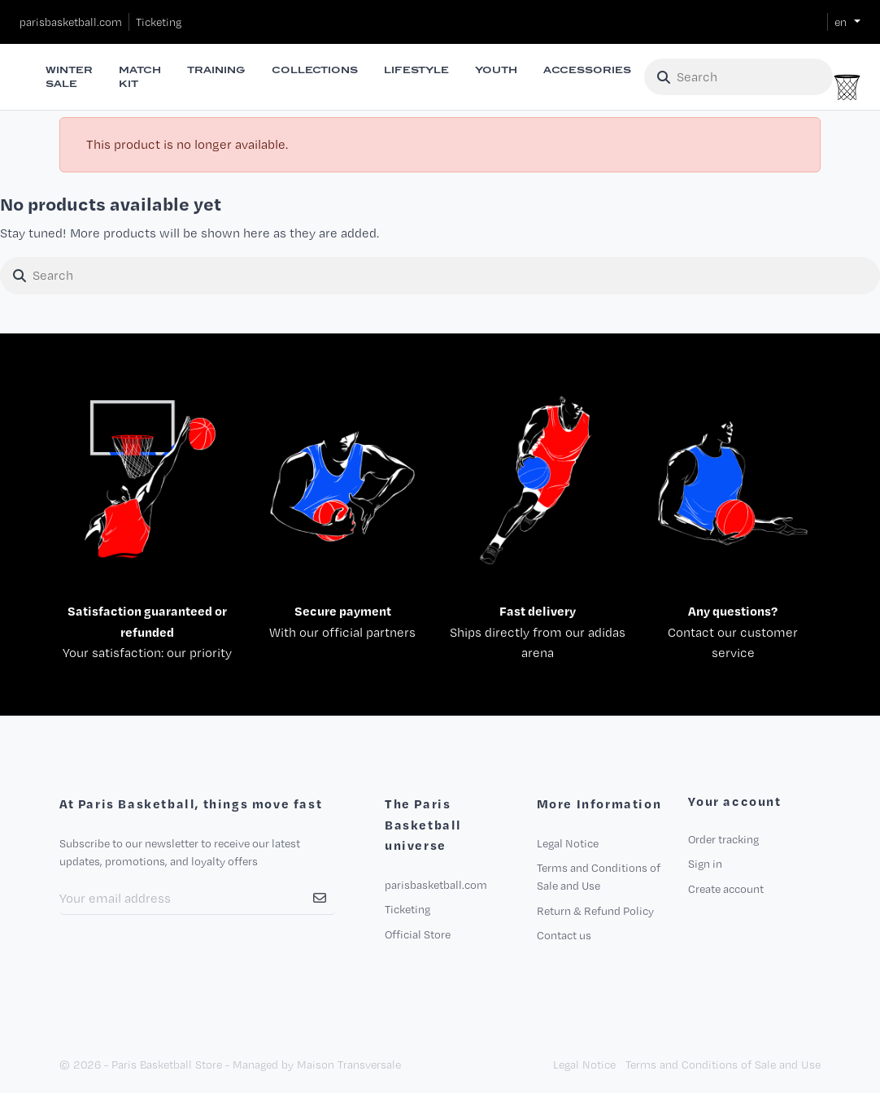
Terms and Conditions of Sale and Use (723, 1064)
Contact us (564, 935)
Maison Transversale (349, 1064)
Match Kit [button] (140, 76)
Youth (496, 70)
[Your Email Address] (181, 899)
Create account (726, 889)
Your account (734, 802)
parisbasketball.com (71, 22)
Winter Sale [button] (69, 76)
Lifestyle (416, 70)
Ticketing (158, 22)
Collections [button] (315, 70)
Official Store (418, 934)
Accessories (587, 70)
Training (216, 70)
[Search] (738, 77)
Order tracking (723, 839)
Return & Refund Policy (595, 911)
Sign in (705, 863)
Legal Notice (568, 843)
